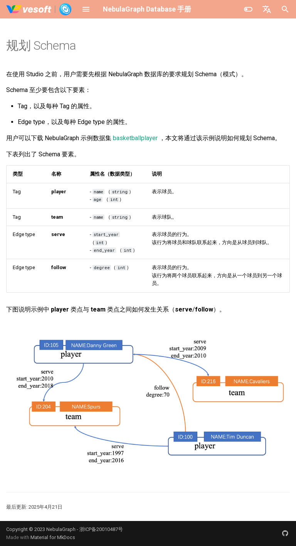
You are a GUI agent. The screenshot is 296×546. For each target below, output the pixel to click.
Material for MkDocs (52, 537)
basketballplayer (135, 138)
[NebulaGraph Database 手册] (39, 9)
